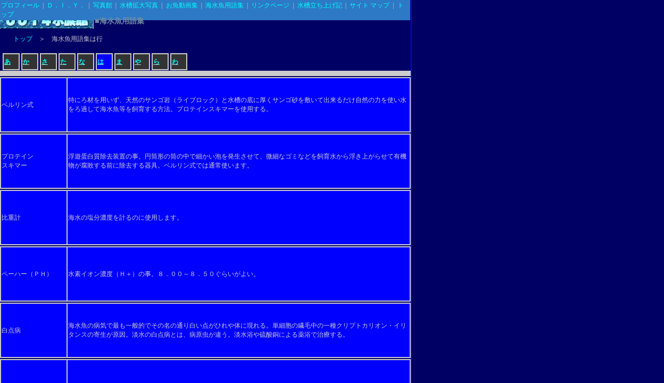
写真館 (102, 5)
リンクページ (270, 5)
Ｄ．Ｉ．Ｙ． (66, 5)
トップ (22, 39)
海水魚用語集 (224, 5)
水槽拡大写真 (139, 5)
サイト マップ (369, 5)
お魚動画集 (182, 5)
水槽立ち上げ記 (319, 5)
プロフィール (20, 5)
